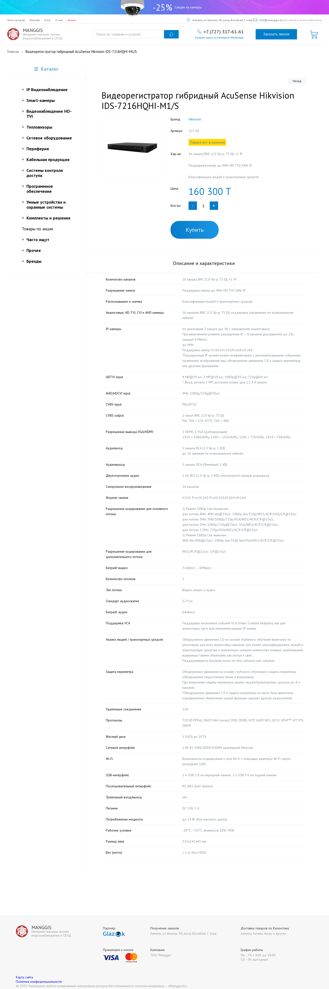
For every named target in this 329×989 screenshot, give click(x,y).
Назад (297, 81)
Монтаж (35, 20)
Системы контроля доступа (44, 173)
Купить (195, 229)
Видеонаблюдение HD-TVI (49, 114)
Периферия (37, 148)
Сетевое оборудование (49, 137)
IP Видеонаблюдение (47, 89)
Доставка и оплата (296, 20)
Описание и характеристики (204, 263)
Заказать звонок (276, 34)
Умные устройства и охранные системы (46, 205)
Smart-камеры (40, 100)
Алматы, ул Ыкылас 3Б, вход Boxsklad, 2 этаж (220, 20)
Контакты (316, 20)
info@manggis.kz (268, 20)
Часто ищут (37, 239)
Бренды (33, 261)
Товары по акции (37, 229)
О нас (59, 20)
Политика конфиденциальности (39, 976)
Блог (47, 20)
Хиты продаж (16, 20)
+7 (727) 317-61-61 (223, 31)
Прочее (33, 250)
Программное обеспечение (39, 189)
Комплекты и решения (48, 217)
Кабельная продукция (47, 159)
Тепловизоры (39, 127)
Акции (72, 20)
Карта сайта (24, 972)
